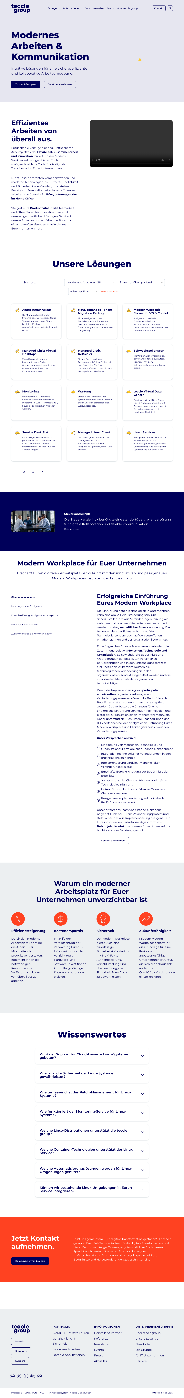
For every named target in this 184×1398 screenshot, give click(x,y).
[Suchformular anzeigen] (170, 8)
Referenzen (102, 1338)
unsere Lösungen (148, 1338)
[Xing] (19, 1376)
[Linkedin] (12, 1376)
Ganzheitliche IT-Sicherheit (64, 1341)
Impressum (17, 1393)
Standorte (143, 1344)
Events (111, 8)
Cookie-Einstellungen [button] (80, 1393)
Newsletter (101, 1344)
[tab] (43, 608)
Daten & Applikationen (69, 1355)
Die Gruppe (144, 1350)
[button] (60, 86)
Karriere (141, 1361)
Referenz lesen (74, 540)
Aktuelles (98, 8)
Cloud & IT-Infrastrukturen (71, 1333)
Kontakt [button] (158, 8)
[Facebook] (26, 1376)
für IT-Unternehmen (150, 1355)
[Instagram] (32, 1376)
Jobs (87, 8)
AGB (42, 1393)
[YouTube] (39, 1376)
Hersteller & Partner (108, 1333)
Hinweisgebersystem (57, 1393)
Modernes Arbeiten (66, 1349)
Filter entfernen (110, 302)
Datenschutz (31, 1393)
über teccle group (127, 8)
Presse (98, 1355)
